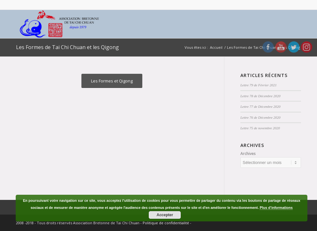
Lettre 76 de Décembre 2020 (260, 117)
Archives (248, 153)
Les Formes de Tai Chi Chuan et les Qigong (67, 47)
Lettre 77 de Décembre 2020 (260, 106)
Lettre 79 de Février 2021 (258, 85)
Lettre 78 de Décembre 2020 (260, 96)
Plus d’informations (276, 208)
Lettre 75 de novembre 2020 (260, 128)
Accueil (216, 47)
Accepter (165, 215)
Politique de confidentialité (166, 222)
